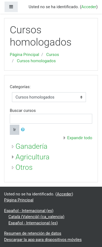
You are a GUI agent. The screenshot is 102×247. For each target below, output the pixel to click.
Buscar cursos (23, 110)
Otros (24, 167)
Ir (14, 129)
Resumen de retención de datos (32, 233)
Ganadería (31, 146)
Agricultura (33, 157)
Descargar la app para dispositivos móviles (43, 239)
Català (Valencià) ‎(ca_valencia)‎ (36, 216)
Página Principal (24, 54)
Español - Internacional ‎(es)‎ (29, 210)
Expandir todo (79, 137)
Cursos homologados (36, 60)
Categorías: (20, 86)
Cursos (52, 54)
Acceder (88, 6)
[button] (23, 129)
